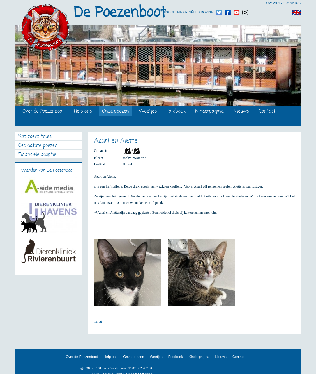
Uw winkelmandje (283, 3)
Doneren (165, 3)
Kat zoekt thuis (35, 136)
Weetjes (148, 111)
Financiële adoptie (195, 3)
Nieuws (241, 111)
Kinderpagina (209, 111)
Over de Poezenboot (43, 111)
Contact (267, 111)
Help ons (83, 111)
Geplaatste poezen (38, 146)
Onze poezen (115, 111)
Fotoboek (176, 111)
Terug (98, 321)
